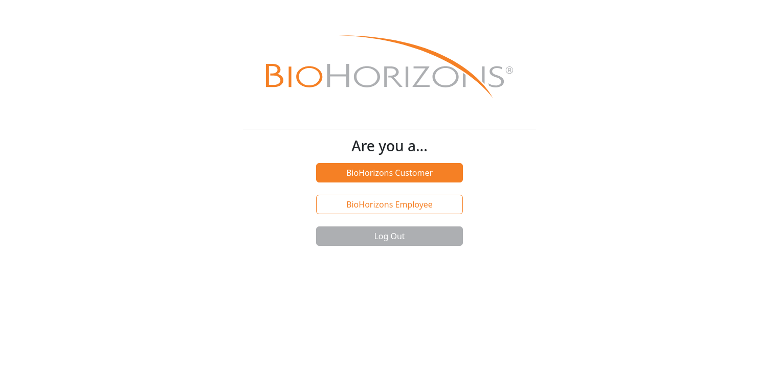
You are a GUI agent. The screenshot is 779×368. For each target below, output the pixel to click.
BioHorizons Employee (389, 204)
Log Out (389, 236)
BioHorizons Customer (389, 172)
